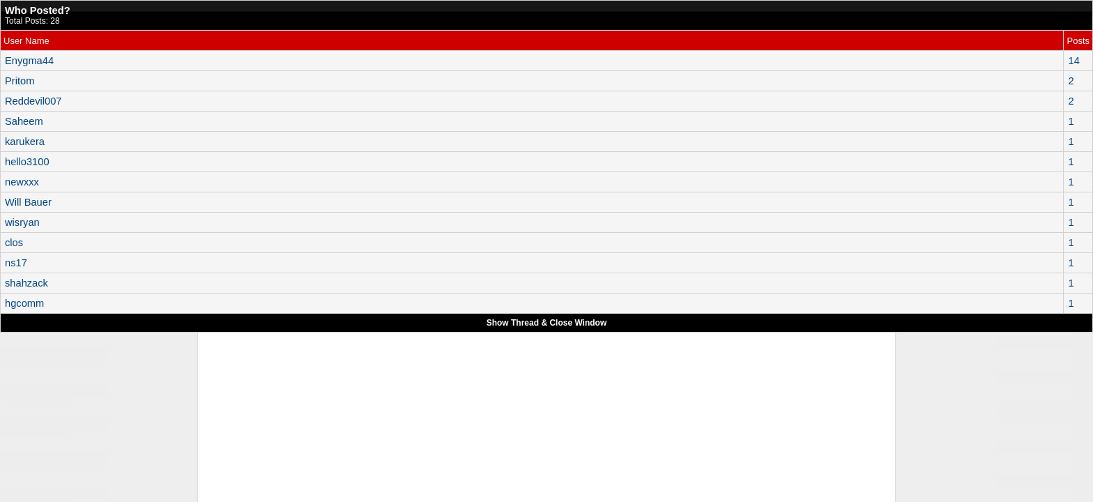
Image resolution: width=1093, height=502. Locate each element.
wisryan (22, 222)
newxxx (22, 182)
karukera (25, 141)
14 (1073, 60)
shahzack (26, 283)
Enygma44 (29, 60)
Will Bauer (28, 202)
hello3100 (27, 161)
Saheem (24, 121)
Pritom (19, 80)
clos (14, 242)
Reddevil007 (33, 101)
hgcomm (24, 303)
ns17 (16, 262)
